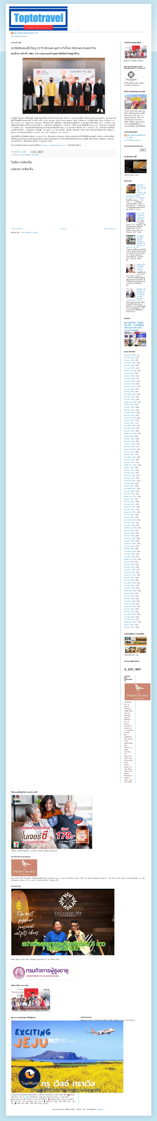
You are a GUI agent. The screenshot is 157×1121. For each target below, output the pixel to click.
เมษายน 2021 (129, 515)
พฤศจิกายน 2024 (130, 402)
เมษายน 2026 (129, 358)
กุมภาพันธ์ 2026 (130, 363)
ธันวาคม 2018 (129, 588)
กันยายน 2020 (129, 533)
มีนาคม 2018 (129, 612)
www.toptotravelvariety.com (26, 33)
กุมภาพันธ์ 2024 (130, 426)
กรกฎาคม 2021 (129, 507)
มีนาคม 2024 (129, 423)
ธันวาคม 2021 (129, 494)
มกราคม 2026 (129, 365)
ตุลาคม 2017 (129, 625)
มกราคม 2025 (129, 397)
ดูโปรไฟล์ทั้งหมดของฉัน (19, 36)
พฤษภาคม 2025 (130, 386)
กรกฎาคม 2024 (129, 413)
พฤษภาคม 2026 (130, 355)
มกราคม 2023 (129, 460)
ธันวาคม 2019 (129, 557)
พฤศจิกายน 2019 (130, 559)
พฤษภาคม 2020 (130, 544)
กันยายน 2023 (129, 439)
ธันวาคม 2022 (129, 462)
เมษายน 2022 (129, 483)
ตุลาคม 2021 (129, 499)
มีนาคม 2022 (129, 486)
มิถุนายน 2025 (129, 384)
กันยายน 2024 (129, 407)
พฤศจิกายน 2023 (130, 434)
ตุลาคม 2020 (129, 531)
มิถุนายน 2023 (129, 447)
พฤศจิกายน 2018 (130, 591)
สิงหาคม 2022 (129, 473)
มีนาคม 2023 (129, 454)
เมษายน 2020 (129, 546)
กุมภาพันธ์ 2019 (130, 583)
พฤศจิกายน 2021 (130, 496)
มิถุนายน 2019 (129, 572)
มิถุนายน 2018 (129, 604)
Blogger (100, 1109)
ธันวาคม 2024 (129, 400)
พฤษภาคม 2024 (130, 418)
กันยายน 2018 (129, 596)
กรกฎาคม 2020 (129, 538)
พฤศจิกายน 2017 (130, 622)
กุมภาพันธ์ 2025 (130, 394)
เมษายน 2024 (129, 420)
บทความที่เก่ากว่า (110, 229)
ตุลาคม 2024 (129, 405)
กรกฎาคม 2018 (129, 601)
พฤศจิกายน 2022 (130, 465)
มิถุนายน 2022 (129, 478)
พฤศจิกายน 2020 (130, 528)
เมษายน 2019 (129, 578)
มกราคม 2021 (129, 523)
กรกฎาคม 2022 (129, 476)
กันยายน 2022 (129, 470)
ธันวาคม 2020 (129, 525)
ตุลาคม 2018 (129, 593)
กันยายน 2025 (129, 376)
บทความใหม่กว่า (17, 229)
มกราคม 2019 (129, 586)
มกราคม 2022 (129, 491)
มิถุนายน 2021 (129, 510)
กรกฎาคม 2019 (129, 570)
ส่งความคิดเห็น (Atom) (29, 233)
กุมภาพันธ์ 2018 (130, 614)
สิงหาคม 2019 (129, 567)
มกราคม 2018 (129, 617)
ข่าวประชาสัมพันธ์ (25, 155)
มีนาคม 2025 (129, 392)
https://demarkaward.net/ (54, 145)
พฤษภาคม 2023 (130, 449)
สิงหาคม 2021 (129, 504)
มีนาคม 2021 (129, 517)
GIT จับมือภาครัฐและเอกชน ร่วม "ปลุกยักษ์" (141, 216)
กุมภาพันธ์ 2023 (130, 457)
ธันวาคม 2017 (129, 620)
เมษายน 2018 (129, 609)
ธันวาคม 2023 (129, 431)
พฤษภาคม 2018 (130, 606)
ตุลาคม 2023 (129, 436)
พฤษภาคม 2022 (130, 481)
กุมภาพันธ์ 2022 (130, 489)
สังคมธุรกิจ (35, 155)
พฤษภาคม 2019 (130, 575)
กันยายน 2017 (129, 627)
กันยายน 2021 (129, 502)
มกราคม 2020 (129, 554)
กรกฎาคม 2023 (129, 444)
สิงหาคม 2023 (129, 441)
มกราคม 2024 (129, 428)
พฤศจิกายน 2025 (130, 371)
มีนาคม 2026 (129, 360)
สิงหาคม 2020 (129, 536)
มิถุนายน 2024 (129, 415)
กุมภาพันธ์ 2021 (130, 520)
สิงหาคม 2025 (129, 379)
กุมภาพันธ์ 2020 (130, 551)
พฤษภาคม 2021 (130, 512)
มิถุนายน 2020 (129, 541)
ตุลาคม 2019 (129, 562)
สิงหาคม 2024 (129, 410)
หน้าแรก (63, 229)
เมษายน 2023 (129, 452)
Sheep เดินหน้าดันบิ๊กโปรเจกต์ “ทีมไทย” (141, 267)
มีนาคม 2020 (129, 549)
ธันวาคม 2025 (129, 368)
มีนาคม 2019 (129, 580)
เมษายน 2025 (129, 389)
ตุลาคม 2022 (129, 468)
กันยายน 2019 (129, 565)
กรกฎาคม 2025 (129, 381)
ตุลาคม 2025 (129, 373)
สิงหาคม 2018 (129, 599)
